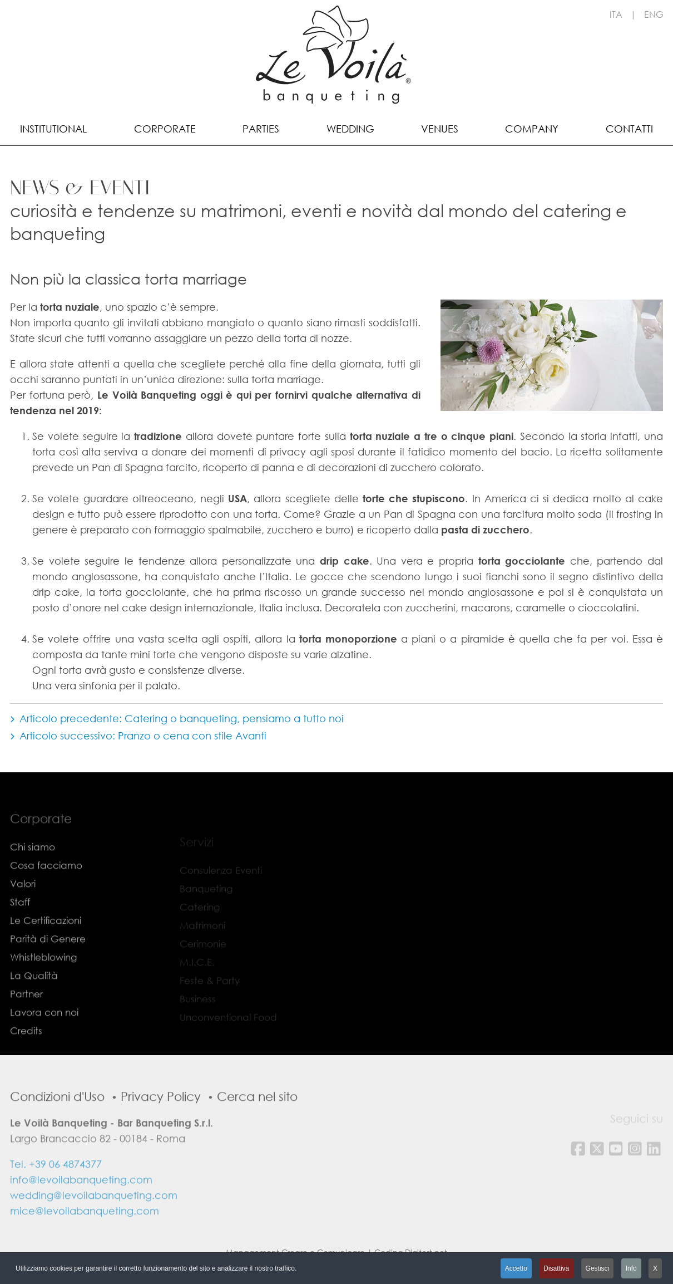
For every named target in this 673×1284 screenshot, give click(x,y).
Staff (20, 921)
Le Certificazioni (45, 939)
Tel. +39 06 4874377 (56, 1183)
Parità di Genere (48, 958)
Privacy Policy (161, 1116)
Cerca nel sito (257, 1116)
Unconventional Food (228, 1023)
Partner (26, 1013)
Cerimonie (203, 949)
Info (631, 1268)
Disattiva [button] (556, 1268)
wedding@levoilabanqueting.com (93, 1214)
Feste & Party (210, 986)
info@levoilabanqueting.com (81, 1199)
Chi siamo (32, 866)
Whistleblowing (43, 976)
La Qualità (34, 995)
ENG (654, 14)
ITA (616, 14)
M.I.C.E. (197, 968)
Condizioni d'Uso (57, 1116)
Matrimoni (202, 931)
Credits (26, 1050)
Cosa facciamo (46, 884)
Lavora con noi (44, 1031)
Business (198, 1005)
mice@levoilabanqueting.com (84, 1230)
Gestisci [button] (598, 1268)
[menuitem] (53, 128)
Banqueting (206, 894)
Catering (200, 913)
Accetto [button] (516, 1268)
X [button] (655, 1268)
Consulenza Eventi (221, 876)
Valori (23, 903)
